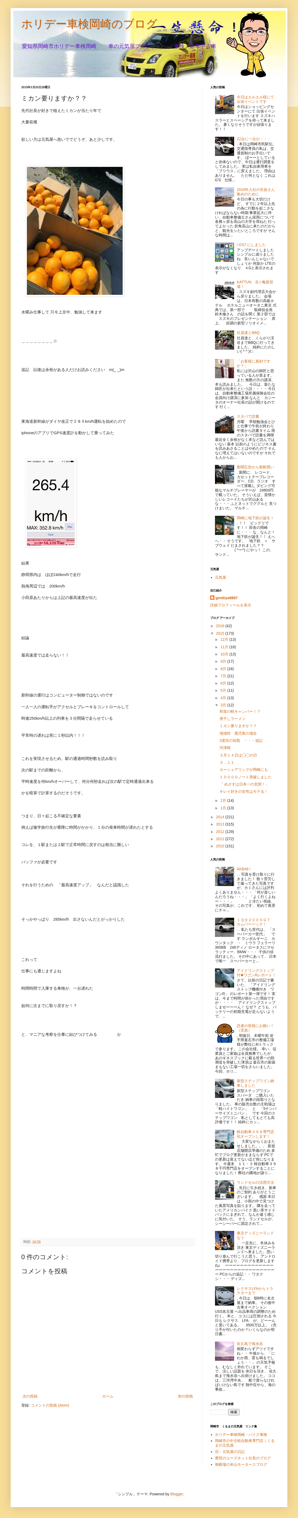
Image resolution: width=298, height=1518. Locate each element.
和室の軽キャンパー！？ (240, 711)
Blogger (176, 1494)
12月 (224, 639)
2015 (220, 633)
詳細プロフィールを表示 (230, 605)
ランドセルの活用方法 (255, 1182)
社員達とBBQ (248, 333)
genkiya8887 (227, 598)
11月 (224, 647)
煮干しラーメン (233, 718)
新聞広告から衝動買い (255, 467)
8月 (223, 669)
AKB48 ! (243, 869)
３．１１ (227, 762)
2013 (220, 824)
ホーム (107, 1396)
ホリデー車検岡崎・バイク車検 (241, 1434)
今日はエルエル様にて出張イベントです (255, 99)
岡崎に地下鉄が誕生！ (255, 518)
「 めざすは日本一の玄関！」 (244, 784)
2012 (220, 832)
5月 (223, 690)
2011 (220, 839)
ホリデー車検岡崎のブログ (89, 24)
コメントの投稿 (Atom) (50, 1405)
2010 (220, 846)
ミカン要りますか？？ (238, 726)
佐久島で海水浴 (250, 1344)
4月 (223, 698)
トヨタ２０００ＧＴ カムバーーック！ (255, 922)
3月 (223, 705)
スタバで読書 (248, 416)
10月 (224, 654)
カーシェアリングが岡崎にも (244, 769)
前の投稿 (185, 1396)
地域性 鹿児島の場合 (238, 733)
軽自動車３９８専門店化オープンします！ (255, 1134)
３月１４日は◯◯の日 (238, 755)
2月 (223, 800)
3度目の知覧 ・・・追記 (241, 740)
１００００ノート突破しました (246, 777)
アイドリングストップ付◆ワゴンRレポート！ (256, 972)
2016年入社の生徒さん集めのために (256, 191)
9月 (223, 661)
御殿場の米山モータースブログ (241, 1464)
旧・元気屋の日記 (232, 1451)
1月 (223, 808)
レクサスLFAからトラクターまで (255, 1290)
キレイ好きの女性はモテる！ (244, 791)
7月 (223, 676)
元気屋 (220, 577)
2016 (220, 626)
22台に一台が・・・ (254, 139)
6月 (223, 683)
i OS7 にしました (251, 245)
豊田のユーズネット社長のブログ (243, 1458)
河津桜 (225, 748)
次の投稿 (30, 1396)
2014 (220, 817)
